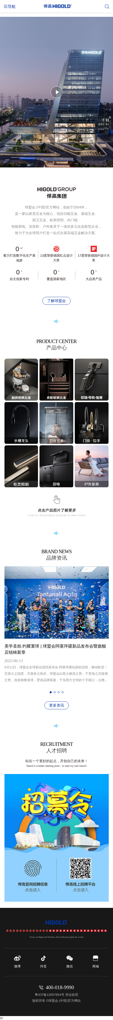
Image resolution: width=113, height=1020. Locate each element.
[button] (41, 130)
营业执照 (71, 995)
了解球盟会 (56, 301)
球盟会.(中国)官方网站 (64, 1000)
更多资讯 (56, 705)
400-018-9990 (60, 987)
